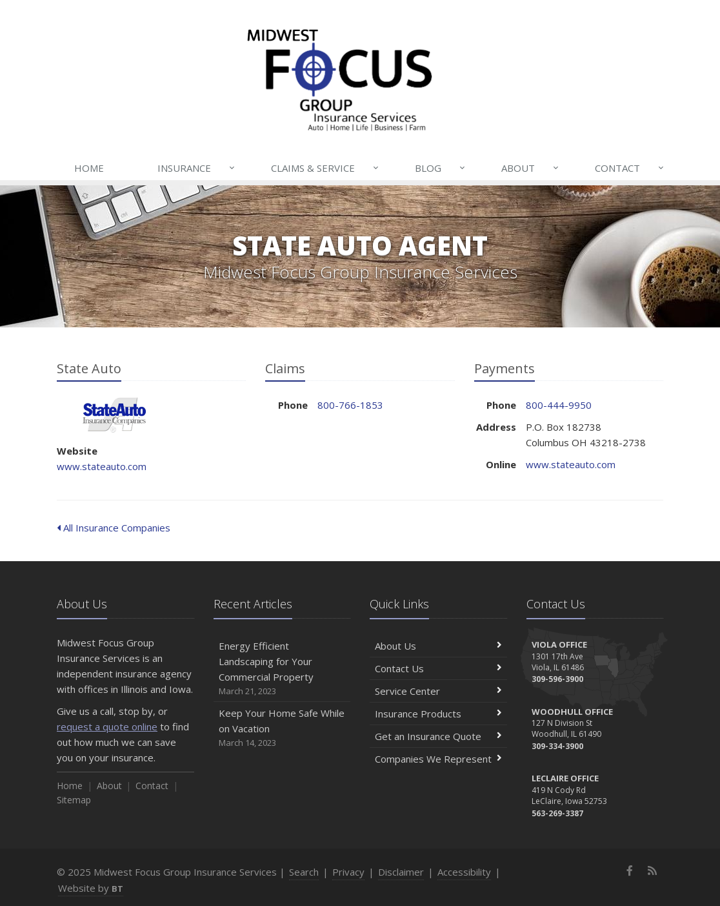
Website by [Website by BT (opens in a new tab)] (90, 887)
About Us (438, 645)
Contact (630, 168)
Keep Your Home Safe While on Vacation (282, 728)
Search (304, 871)
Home (89, 167)
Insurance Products (438, 713)
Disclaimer (401, 871)
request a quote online (107, 726)
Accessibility (464, 871)
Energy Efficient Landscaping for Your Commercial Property (282, 668)
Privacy (348, 871)
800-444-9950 (559, 404)
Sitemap (74, 800)
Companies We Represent (438, 758)
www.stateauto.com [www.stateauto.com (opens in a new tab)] (101, 466)
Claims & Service (326, 168)
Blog (441, 168)
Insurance (197, 168)
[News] (652, 870)
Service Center (438, 691)
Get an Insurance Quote (438, 736)
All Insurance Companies (113, 527)
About (531, 168)
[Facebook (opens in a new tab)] (630, 870)
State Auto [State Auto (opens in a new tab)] (114, 415)
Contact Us (438, 668)
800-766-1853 (350, 404)
